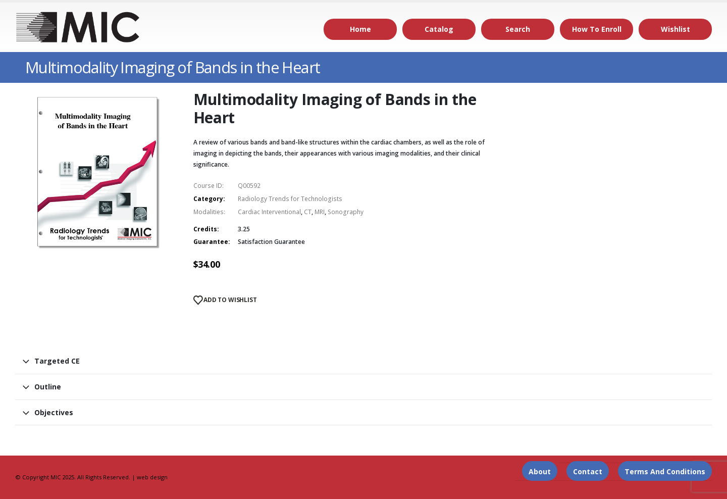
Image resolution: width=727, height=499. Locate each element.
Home (360, 29)
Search (517, 29)
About (540, 471)
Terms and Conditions (665, 471)
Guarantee (210, 241)
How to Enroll (596, 29)
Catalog (439, 29)
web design (152, 477)
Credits (205, 229)
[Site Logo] (78, 27)
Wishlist (675, 29)
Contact (587, 471)
